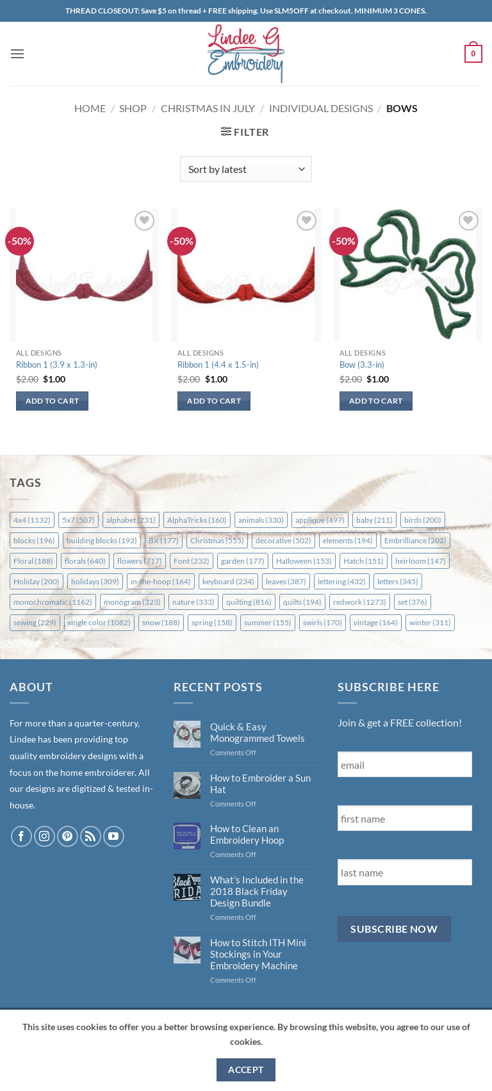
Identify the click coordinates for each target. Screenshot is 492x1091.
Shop (133, 108)
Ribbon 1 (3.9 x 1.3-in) (56, 364)
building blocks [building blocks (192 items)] (102, 540)
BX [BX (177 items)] (164, 540)
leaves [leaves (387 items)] (286, 581)
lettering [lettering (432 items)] (342, 581)
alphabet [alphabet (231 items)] (131, 520)
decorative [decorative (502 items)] (283, 540)
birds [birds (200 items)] (422, 520)
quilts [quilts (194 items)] (302, 602)
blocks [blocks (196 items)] (34, 540)
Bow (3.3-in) (362, 364)
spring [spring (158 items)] (212, 622)
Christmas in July (208, 108)
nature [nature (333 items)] (193, 602)
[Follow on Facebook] (21, 836)
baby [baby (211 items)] (374, 520)
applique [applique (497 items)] (320, 520)
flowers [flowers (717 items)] (139, 561)
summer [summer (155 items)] (267, 622)
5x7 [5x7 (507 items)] (78, 520)
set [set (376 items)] (412, 602)
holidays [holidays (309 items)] (95, 581)
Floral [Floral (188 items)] (33, 561)
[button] (17, 53)
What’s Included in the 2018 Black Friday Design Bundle (257, 891)
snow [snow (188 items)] (161, 622)
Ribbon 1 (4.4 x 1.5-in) (218, 364)
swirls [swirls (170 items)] (322, 622)
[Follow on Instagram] (44, 836)
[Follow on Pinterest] (67, 836)
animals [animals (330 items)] (261, 520)
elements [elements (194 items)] (348, 540)
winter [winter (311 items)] (430, 622)
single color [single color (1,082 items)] (99, 622)
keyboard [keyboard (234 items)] (228, 581)
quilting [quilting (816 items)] (249, 602)
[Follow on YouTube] (113, 836)
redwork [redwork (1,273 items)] (359, 602)
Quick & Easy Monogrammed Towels (257, 732)
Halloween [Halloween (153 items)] (304, 561)
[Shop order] (245, 169)
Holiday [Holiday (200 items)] (36, 581)
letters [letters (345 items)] (397, 581)
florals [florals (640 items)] (85, 561)
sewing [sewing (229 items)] (34, 622)
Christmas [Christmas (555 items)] (217, 540)
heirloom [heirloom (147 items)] (420, 561)
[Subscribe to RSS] (90, 836)
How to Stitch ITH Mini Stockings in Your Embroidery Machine (258, 954)
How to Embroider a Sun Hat (260, 783)
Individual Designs (321, 108)
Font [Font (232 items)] (191, 561)
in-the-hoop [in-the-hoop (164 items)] (161, 581)
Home (90, 108)
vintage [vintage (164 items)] (376, 622)
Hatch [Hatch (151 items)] (363, 561)
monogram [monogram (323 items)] (132, 602)
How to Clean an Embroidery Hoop (247, 834)
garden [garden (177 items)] (243, 561)
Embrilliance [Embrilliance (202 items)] (415, 540)
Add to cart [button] (52, 401)
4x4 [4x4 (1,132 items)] (32, 520)
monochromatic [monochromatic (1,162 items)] (52, 602)
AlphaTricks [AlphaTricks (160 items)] (197, 520)
